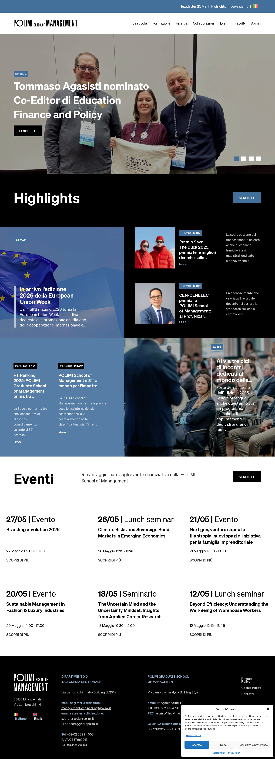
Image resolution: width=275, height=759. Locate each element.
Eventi (224, 23)
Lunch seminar (136, 518)
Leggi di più (27, 131)
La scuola (139, 23)
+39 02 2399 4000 (77, 734)
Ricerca (181, 23)
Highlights (218, 6)
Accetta (197, 745)
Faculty (240, 23)
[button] (268, 709)
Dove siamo (239, 6)
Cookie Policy (218, 752)
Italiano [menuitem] (21, 718)
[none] (255, 6)
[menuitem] (255, 6)
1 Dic (25, 366)
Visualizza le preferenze (253, 745)
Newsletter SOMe (193, 6)
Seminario (127, 593)
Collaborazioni (203, 23)
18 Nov (71, 366)
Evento (30, 518)
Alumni (256, 23)
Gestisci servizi (193, 735)
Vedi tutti (247, 198)
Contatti (247, 694)
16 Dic (191, 232)
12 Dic (191, 286)
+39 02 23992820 (163, 708)
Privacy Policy (233, 752)
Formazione (161, 23)
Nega (223, 745)
